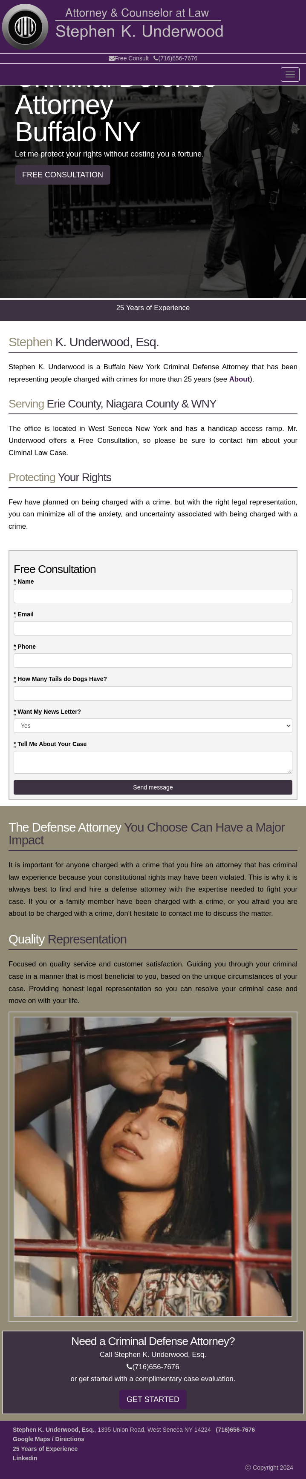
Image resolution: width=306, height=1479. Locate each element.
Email (24, 614)
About (239, 379)
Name (24, 581)
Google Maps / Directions (48, 1439)
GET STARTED (153, 1399)
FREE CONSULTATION (62, 175)
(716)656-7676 (175, 58)
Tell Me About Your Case (50, 744)
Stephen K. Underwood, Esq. (53, 1429)
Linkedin (25, 1458)
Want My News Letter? (47, 711)
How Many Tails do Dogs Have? (60, 679)
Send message (153, 787)
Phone (25, 646)
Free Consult (129, 58)
